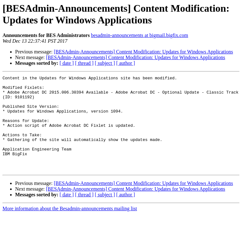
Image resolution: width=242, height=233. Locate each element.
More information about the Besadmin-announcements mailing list (70, 227)
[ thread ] (84, 63)
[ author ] (125, 63)
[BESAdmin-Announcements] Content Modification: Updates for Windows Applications (143, 51)
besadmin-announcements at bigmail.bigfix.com (139, 35)
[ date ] (67, 63)
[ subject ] (105, 63)
